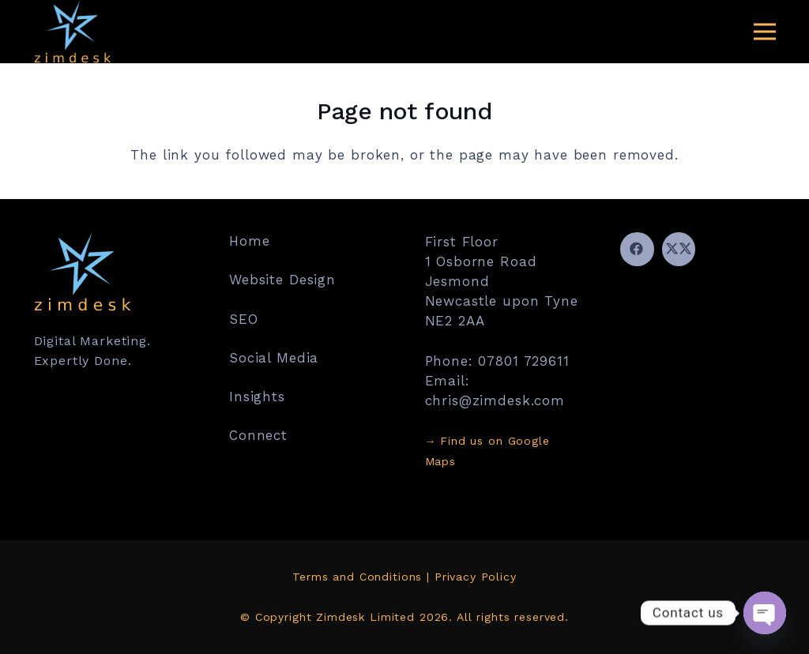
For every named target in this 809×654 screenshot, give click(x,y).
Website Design (282, 280)
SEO (243, 319)
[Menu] (764, 31)
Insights (257, 396)
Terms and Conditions (357, 576)
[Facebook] (637, 249)
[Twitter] (679, 249)
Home (249, 241)
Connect (258, 435)
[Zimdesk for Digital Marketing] (72, 31)
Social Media (273, 358)
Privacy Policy (476, 576)
